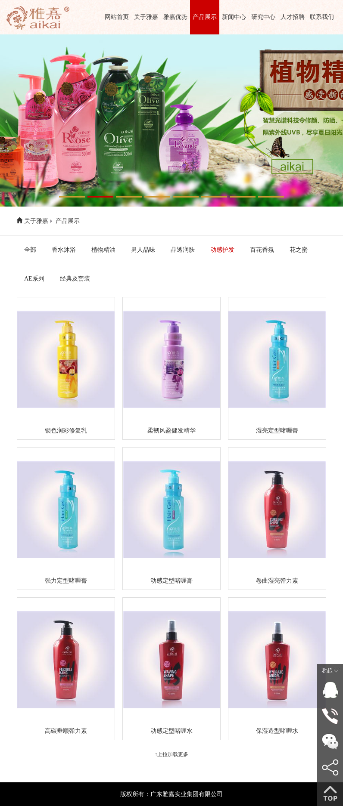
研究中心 (263, 17)
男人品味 (143, 250)
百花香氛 (262, 250)
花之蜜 (299, 250)
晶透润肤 (183, 250)
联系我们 (322, 17)
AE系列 (34, 278)
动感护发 (222, 250)
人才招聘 (293, 17)
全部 (30, 250)
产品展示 (205, 17)
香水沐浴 (64, 250)
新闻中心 (234, 17)
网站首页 (117, 17)
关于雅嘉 (146, 17)
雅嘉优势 (175, 17)
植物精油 (103, 250)
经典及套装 (75, 278)
